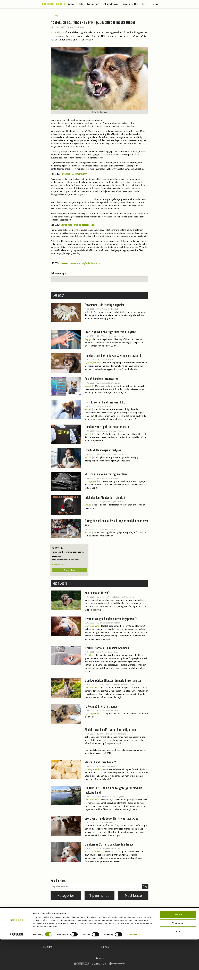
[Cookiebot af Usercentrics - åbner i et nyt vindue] (16, 965)
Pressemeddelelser (94, 851)
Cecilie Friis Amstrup (111, 622)
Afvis (178, 962)
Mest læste (133, 895)
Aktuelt (88, 385)
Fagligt (88, 339)
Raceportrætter (130, 4)
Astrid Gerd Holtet (76, 27)
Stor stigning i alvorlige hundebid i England (79, 224)
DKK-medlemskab (111, 4)
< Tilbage (55, 15)
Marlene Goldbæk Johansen (114, 733)
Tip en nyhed (93, 4)
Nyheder (71, 4)
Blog (144, 4)
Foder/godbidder (93, 769)
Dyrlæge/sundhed (93, 362)
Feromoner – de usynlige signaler (75, 173)
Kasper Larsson (108, 529)
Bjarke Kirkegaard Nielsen (113, 336)
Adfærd (55, 32)
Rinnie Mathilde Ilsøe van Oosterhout (118, 597)
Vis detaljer (132, 965)
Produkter (89, 655)
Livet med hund (92, 625)
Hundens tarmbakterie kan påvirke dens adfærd (81, 263)
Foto (81, 4)
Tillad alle (177, 945)
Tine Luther (107, 406)
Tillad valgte (177, 953)
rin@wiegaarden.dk (59, 564)
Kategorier (65, 895)
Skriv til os (69, 569)
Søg (145, 886)
